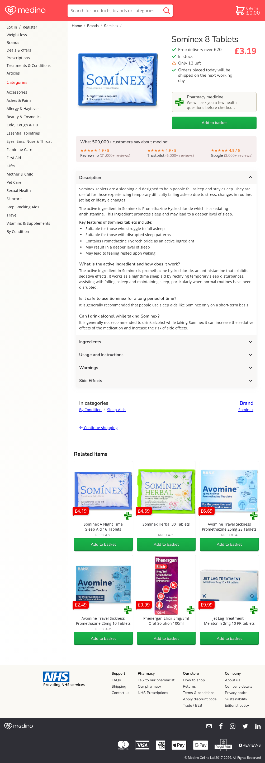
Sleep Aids (116, 409)
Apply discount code (199, 699)
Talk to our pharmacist (156, 680)
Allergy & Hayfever (23, 108)
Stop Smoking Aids (23, 206)
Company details (238, 686)
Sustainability (236, 699)
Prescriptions (18, 57)
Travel (12, 215)
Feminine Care (19, 149)
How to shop (194, 680)
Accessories (17, 92)
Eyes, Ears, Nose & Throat (29, 141)
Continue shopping (98, 427)
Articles (13, 73)
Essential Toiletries (23, 133)
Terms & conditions (199, 692)
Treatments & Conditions (29, 65)
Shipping (119, 686)
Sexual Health (19, 190)
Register (30, 27)
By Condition (18, 231)
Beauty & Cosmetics (24, 116)
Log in (12, 27)
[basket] (247, 10)
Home (77, 25)
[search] (120, 10)
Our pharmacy (149, 686)
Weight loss (17, 34)
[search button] (167, 10)
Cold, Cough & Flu (22, 124)
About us (232, 680)
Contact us (120, 692)
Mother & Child (20, 174)
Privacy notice (236, 692)
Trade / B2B (192, 705)
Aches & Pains (19, 100)
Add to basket (214, 122)
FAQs (116, 680)
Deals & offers (19, 50)
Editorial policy (237, 705)
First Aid (14, 157)
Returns (189, 686)
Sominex (111, 25)
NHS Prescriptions (153, 692)
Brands (13, 42)
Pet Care (14, 182)
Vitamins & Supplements (28, 223)
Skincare (14, 198)
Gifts (11, 165)
